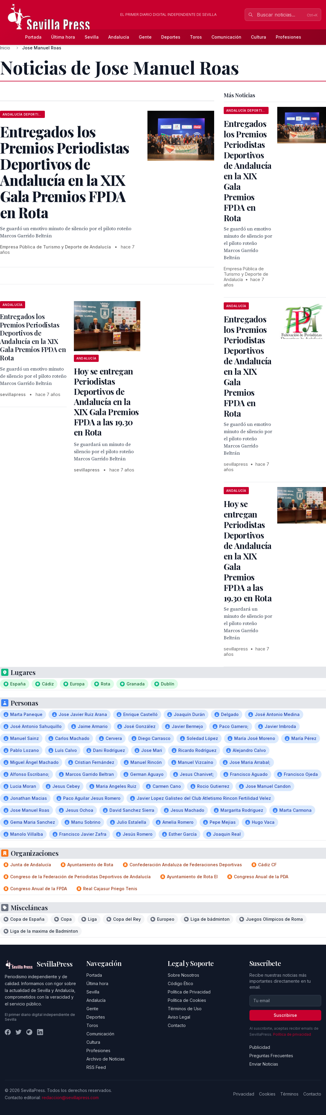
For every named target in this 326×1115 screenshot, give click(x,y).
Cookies (267, 1093)
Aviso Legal (179, 1017)
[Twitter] (19, 1032)
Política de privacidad (292, 1034)
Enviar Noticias (263, 1064)
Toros (196, 37)
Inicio (5, 47)
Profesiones (288, 37)
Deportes (170, 37)
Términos (289, 1093)
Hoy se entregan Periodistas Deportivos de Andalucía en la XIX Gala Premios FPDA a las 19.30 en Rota (106, 401)
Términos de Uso (185, 1008)
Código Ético (180, 983)
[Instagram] (29, 1032)
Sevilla (92, 37)
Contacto (177, 1025)
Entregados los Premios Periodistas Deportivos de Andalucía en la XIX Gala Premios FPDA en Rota (33, 337)
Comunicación (226, 37)
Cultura (258, 37)
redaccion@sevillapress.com (70, 1097)
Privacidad (243, 1093)
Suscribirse (285, 1015)
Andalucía (118, 37)
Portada (33, 37)
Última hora (63, 37)
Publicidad (259, 1047)
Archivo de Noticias (105, 1058)
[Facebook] (8, 1032)
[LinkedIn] (40, 1032)
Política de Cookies (187, 1000)
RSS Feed (96, 1067)
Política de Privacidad (189, 991)
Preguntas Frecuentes (271, 1055)
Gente (145, 37)
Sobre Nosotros (183, 975)
